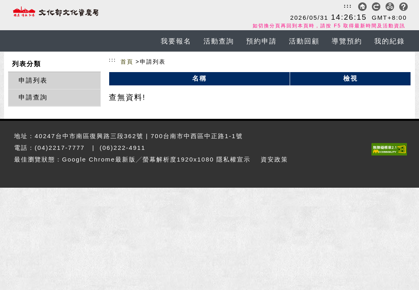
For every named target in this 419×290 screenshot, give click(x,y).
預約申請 (261, 41)
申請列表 (33, 80)
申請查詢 (33, 97)
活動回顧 (304, 41)
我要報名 (176, 41)
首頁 (126, 61)
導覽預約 (347, 41)
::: (348, 5)
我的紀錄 (389, 41)
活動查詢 (218, 41)
